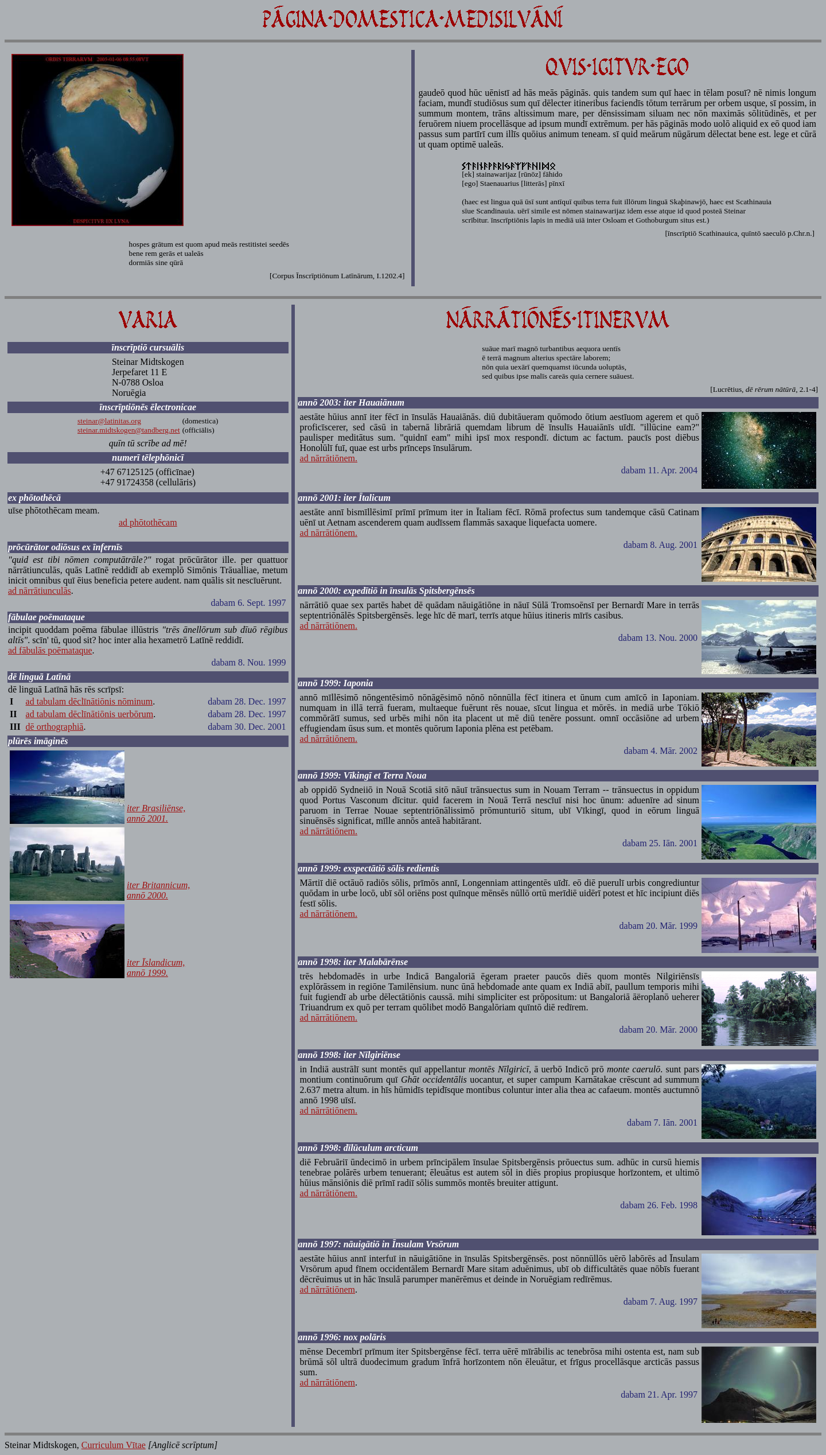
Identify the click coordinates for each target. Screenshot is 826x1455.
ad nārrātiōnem (327, 1289)
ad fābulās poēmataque (50, 650)
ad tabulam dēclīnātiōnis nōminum (89, 701)
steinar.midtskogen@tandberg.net (128, 430)
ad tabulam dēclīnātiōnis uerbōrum (90, 714)
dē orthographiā (55, 727)
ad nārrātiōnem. (328, 458)
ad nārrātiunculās (39, 591)
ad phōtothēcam (148, 522)
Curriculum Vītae (113, 1445)
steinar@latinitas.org (109, 421)
